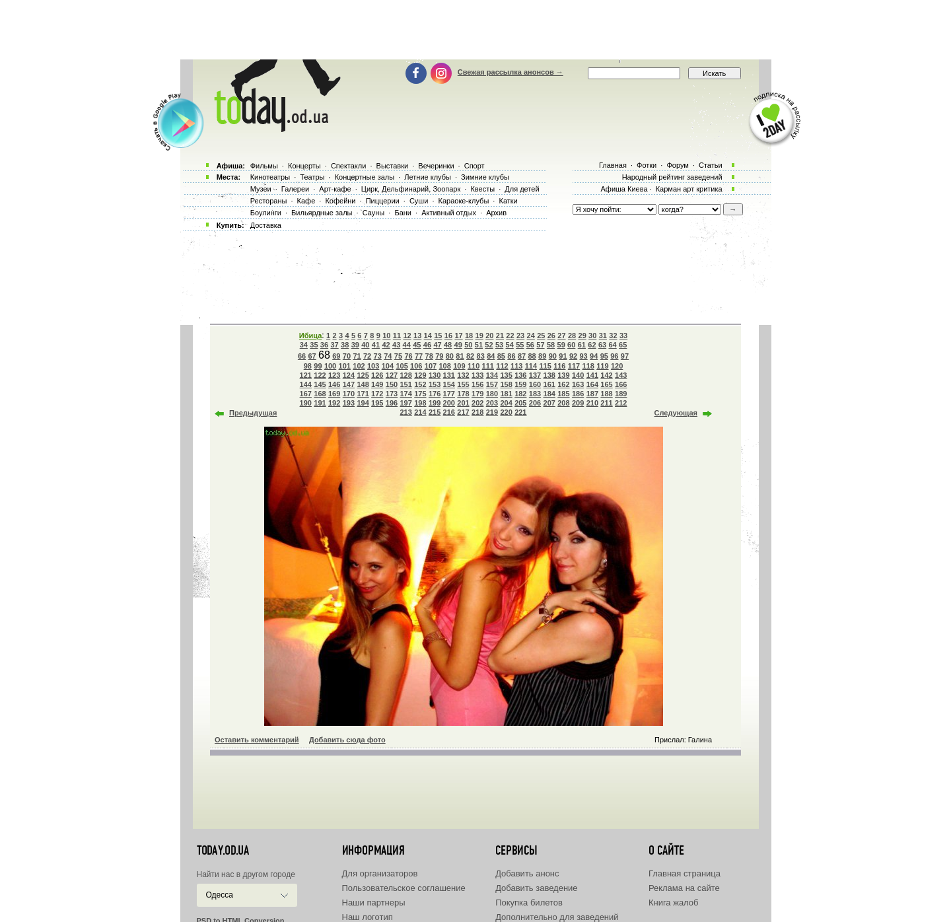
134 (492, 375)
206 (535, 403)
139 (563, 375)
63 (602, 345)
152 (420, 384)
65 (623, 345)
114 (531, 366)
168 (320, 394)
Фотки (646, 165)
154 (449, 384)
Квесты (482, 189)
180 (492, 394)
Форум (677, 165)
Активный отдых (448, 213)
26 (551, 335)
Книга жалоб (674, 902)
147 (349, 384)
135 (506, 375)
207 (549, 403)
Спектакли (349, 166)
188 (606, 394)
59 (561, 345)
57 (540, 345)
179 (477, 394)
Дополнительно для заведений (556, 917)
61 (582, 345)
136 (520, 375)
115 (545, 366)
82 (470, 356)
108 (445, 366)
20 (489, 335)
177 (449, 394)
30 (592, 335)
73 (378, 356)
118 (588, 366)
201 (463, 403)
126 (377, 375)
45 (417, 345)
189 (621, 394)
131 (449, 375)
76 (408, 356)
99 (318, 366)
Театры (312, 177)
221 (520, 412)
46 (427, 345)
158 (506, 384)
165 (606, 384)
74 (388, 356)
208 (563, 403)
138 (549, 375)
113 (516, 366)
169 (334, 394)
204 (506, 403)
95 (604, 356)
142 (606, 375)
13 (417, 335)
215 (434, 412)
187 (592, 394)
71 (357, 356)
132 (463, 375)
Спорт (474, 166)
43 (396, 345)
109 (459, 366)
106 (416, 366)
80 (450, 356)
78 (429, 356)
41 (376, 345)
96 (614, 356)
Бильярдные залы (321, 213)
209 (578, 403)
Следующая (675, 413)
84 (491, 356)
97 (625, 356)
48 (448, 345)
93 (583, 356)
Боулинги (265, 213)
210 (592, 403)
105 (401, 366)
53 (499, 345)
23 (520, 335)
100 (330, 366)
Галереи (295, 189)
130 (434, 375)
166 (621, 384)
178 (463, 394)
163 (578, 384)
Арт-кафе (335, 189)
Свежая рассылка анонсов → (510, 72)
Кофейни (340, 201)
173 (392, 394)
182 (520, 394)
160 (535, 384)
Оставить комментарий (257, 740)
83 (481, 356)
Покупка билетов (529, 902)
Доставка (265, 225)
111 (488, 366)
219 (492, 412)
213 (406, 412)
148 (363, 384)
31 (603, 335)
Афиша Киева (623, 189)
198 (420, 403)
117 (574, 366)
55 (520, 345)
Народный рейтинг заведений (672, 177)
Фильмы (264, 166)
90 (553, 356)
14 (428, 335)
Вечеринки (436, 166)
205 (520, 403)
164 (592, 384)
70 (347, 356)
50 (468, 345)
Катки (508, 201)
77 (419, 356)
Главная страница (685, 873)
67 (312, 356)
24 (531, 335)
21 (500, 335)
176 (434, 394)
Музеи (260, 189)
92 (573, 356)
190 (306, 403)
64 (612, 345)
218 (477, 412)
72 (367, 356)
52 (489, 345)
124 (349, 375)
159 (520, 384)
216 (449, 412)
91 (563, 356)
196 (392, 403)
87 (522, 356)
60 (571, 345)
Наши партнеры (373, 902)
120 (617, 366)
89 (542, 356)
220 (506, 412)
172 (377, 394)
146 (334, 384)
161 (549, 384)
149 (377, 384)
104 (388, 366)
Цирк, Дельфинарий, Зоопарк (410, 189)
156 (477, 384)
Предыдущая (253, 413)
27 (561, 335)
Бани (402, 213)
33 (623, 335)
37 (334, 345)
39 (355, 345)
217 (463, 412)
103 (373, 366)
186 (578, 394)
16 (448, 335)
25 (541, 335)
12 (407, 335)
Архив (496, 213)
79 (439, 356)
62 (592, 345)
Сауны (374, 213)
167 (306, 394)
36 (324, 345)
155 (463, 384)
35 (314, 345)
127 (392, 375)
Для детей (522, 189)
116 (559, 366)
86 (511, 356)
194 (363, 403)
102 (359, 366)
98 (308, 366)
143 (621, 375)
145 (320, 384)
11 (397, 335)
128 (406, 375)
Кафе (306, 201)
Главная (613, 165)
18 (469, 335)
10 (386, 335)
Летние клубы (427, 177)
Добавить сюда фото (347, 740)
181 (506, 394)
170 (349, 394)
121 (306, 375)
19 (479, 335)
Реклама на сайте (684, 888)
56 (530, 345)
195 (377, 403)
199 (434, 403)
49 (458, 345)
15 (438, 335)
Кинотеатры (270, 177)
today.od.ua (223, 850)
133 (477, 375)
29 (582, 335)
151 (406, 384)
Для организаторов (380, 873)
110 (473, 366)
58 (551, 345)
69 (336, 356)
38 (345, 345)
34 (304, 345)
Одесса (219, 895)
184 (549, 394)
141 (592, 375)
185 (563, 394)
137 (535, 375)
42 (386, 345)
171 (363, 394)
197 (406, 403)
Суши (418, 201)
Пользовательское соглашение (404, 888)
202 (477, 403)
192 (334, 403)
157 (492, 384)
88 (532, 356)
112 (502, 366)
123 (334, 375)
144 (306, 384)
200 (449, 403)
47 (437, 345)
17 (458, 335)
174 (406, 394)
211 (606, 403)
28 (572, 335)
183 (535, 394)
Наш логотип (367, 917)
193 (349, 403)
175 (420, 394)
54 (510, 345)
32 (613, 335)
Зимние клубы (485, 177)
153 (434, 384)
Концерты (304, 166)
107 (431, 366)
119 (602, 366)
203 (492, 403)
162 (563, 384)
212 (621, 403)
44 (407, 345)
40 (365, 345)
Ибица (310, 335)
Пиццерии (383, 201)
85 (501, 356)
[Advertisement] (475, 29)
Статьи (710, 165)
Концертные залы (364, 177)
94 (594, 356)
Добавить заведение (536, 888)
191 (320, 403)
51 (479, 345)
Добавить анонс (527, 873)
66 (302, 356)
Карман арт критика (689, 189)
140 (578, 375)
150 (392, 384)
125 (363, 375)
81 (460, 356)
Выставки (392, 166)
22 (510, 335)
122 (320, 375)
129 (420, 375)
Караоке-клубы (464, 201)
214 (420, 412)
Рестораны (268, 201)
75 (398, 356)
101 (345, 366)
